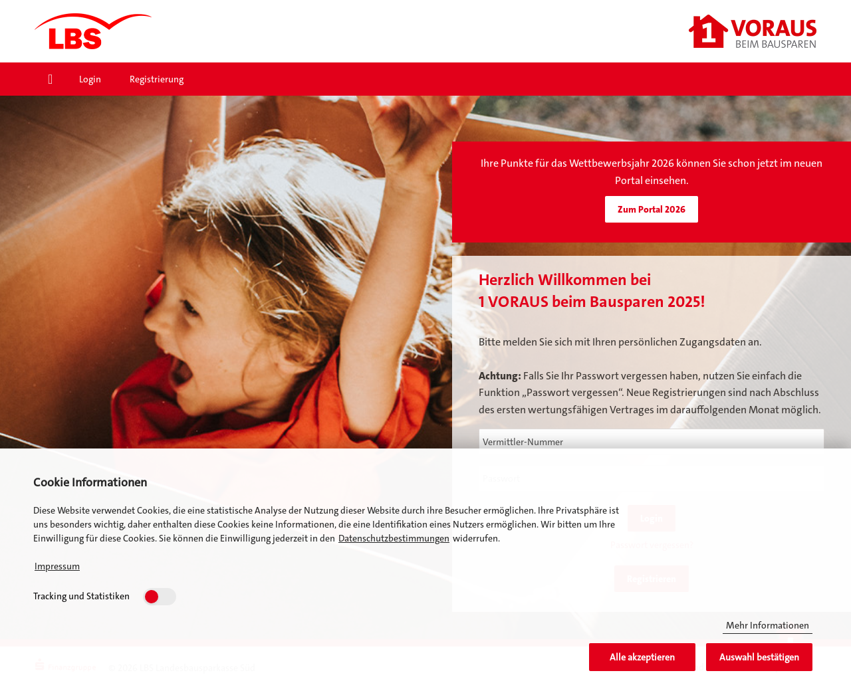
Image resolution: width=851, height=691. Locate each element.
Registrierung (156, 79)
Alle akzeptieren (642, 657)
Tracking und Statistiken (81, 596)
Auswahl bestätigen (759, 657)
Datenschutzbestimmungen (393, 538)
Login (90, 79)
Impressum (57, 566)
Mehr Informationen (767, 625)
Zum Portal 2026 (651, 209)
